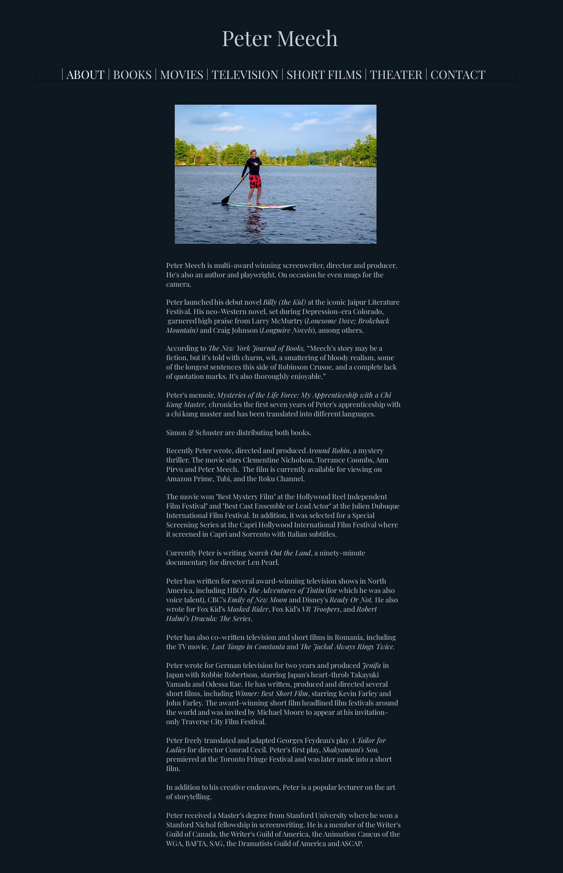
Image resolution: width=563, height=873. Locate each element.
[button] (132, 74)
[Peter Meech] (280, 37)
